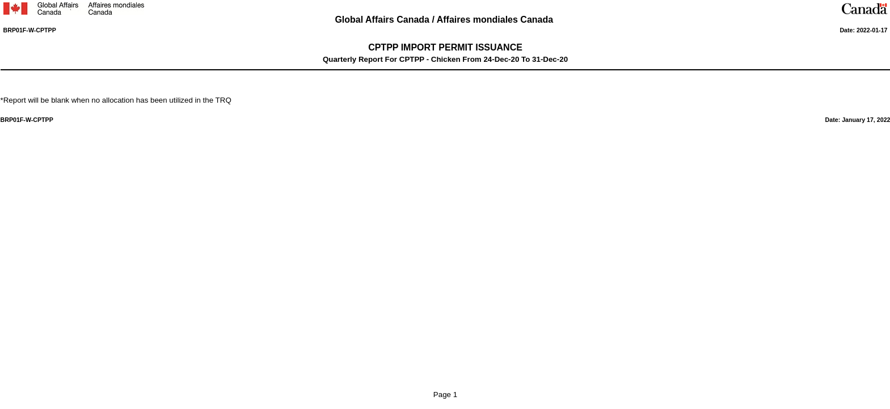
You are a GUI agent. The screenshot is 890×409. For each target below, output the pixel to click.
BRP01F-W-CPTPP (29, 30)
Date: (848, 30)
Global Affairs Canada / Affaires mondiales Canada (445, 19)
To (525, 59)
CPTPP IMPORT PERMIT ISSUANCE (445, 47)
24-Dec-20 (501, 59)
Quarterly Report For (361, 59)
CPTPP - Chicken (430, 59)
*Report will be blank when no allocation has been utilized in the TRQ (116, 100)
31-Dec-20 (550, 59)
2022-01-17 (872, 30)
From (472, 59)
